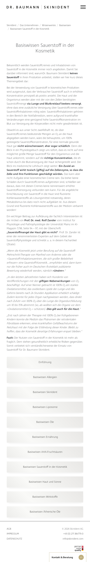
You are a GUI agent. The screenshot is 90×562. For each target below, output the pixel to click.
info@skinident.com (73, 538)
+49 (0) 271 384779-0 (73, 533)
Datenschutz (14, 538)
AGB (9, 528)
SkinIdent (11, 25)
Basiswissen (65, 25)
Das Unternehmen (29, 25)
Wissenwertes (49, 25)
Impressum (13, 533)
